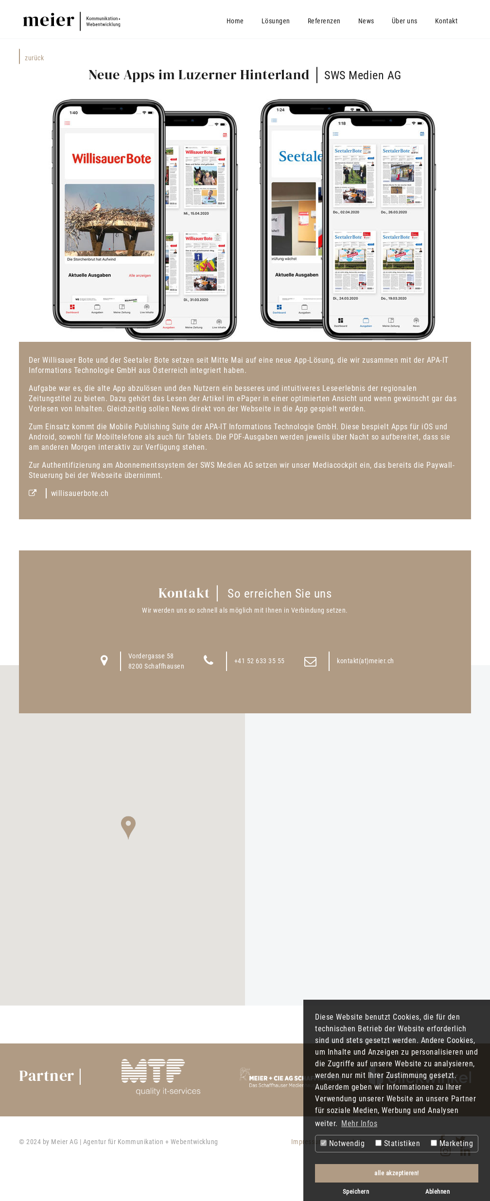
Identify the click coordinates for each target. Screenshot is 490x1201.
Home (235, 21)
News (366, 21)
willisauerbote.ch (80, 493)
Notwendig (342, 1143)
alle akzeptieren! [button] (396, 1173)
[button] (128, 828)
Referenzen (324, 21)
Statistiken (397, 1143)
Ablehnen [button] (437, 1191)
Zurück (34, 58)
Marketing (452, 1143)
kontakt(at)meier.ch (365, 661)
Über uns (405, 21)
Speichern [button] (356, 1191)
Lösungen (276, 21)
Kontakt (446, 21)
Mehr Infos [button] (359, 1123)
